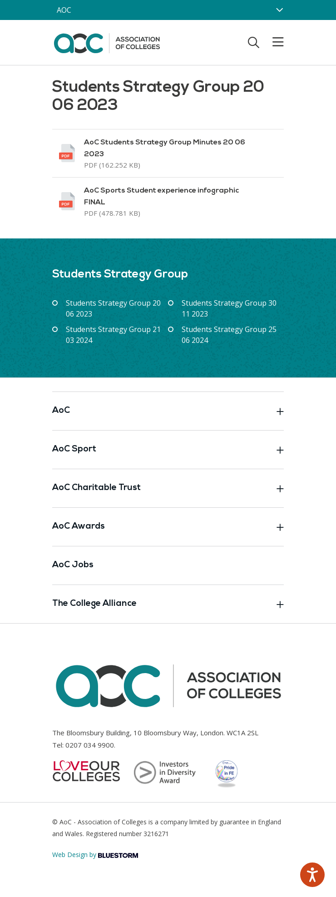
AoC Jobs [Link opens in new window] (73, 565)
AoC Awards (168, 526)
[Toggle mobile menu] (272, 42)
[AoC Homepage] (106, 42)
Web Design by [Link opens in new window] (95, 854)
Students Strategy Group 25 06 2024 (229, 334)
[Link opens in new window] (168, 153)
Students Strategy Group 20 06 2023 (113, 308)
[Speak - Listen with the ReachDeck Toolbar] (312, 874)
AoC (168, 411)
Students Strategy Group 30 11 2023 (229, 308)
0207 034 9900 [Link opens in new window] (89, 744)
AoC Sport (168, 449)
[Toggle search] (253, 42)
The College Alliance (168, 604)
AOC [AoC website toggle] (64, 10)
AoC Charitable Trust (168, 488)
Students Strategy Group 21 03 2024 (113, 334)
